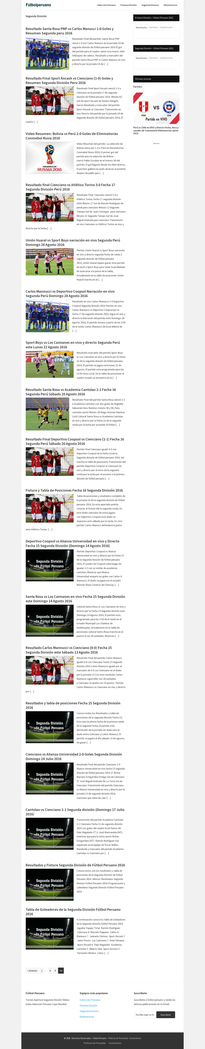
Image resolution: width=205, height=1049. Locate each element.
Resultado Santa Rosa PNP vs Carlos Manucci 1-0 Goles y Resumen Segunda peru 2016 (70, 30)
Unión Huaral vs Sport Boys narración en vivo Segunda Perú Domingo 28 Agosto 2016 (73, 242)
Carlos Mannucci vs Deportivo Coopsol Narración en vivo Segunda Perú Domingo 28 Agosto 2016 (70, 293)
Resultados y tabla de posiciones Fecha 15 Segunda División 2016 (73, 705)
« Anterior (32, 970)
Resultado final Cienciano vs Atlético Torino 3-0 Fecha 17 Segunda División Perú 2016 (70, 187)
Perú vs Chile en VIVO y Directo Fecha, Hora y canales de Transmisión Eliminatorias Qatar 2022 (156, 130)
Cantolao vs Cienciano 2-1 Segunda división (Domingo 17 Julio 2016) (75, 811)
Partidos (137, 86)
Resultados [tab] (141, 27)
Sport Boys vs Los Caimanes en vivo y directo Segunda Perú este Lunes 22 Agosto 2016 (73, 344)
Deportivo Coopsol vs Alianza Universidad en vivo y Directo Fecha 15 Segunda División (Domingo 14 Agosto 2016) (72, 543)
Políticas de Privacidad (118, 1038)
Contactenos (135, 1038)
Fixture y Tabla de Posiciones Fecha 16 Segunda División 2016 (74, 490)
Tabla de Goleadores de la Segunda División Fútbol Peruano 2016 (73, 911)
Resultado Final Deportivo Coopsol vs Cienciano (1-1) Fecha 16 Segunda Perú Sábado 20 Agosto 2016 (75, 441)
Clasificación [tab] (166, 27)
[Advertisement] (154, 187)
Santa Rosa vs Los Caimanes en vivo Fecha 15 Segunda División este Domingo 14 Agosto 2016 (75, 598)
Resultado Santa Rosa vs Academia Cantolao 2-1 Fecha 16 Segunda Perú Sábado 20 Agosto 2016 (71, 391)
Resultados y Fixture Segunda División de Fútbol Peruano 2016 (75, 865)
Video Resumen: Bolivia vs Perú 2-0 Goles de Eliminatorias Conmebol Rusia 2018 (72, 135)
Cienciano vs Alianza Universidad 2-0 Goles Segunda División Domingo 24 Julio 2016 (74, 756)
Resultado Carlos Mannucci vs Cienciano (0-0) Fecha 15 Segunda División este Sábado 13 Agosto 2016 (69, 649)
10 (62, 970)
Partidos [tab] (153, 27)
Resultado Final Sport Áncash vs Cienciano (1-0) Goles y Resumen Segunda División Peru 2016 (69, 80)
